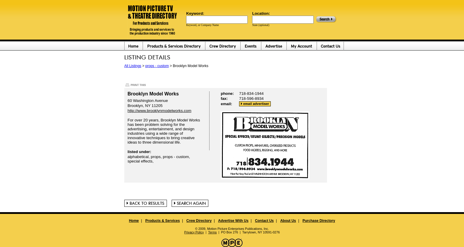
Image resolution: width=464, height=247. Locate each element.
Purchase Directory (318, 221)
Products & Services (162, 221)
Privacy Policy (194, 232)
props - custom (157, 66)
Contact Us (264, 221)
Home (134, 221)
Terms (212, 232)
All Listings (132, 66)
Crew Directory (199, 221)
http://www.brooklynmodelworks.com (159, 110)
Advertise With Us (233, 221)
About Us (288, 221)
